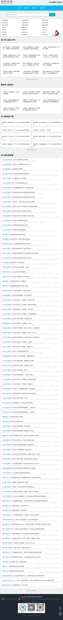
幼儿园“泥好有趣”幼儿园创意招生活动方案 (23, 197)
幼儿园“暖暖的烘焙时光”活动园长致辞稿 (23, 187)
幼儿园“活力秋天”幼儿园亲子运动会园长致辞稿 (24, 206)
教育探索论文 (6, 501)
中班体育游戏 (6, 491)
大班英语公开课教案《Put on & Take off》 (24, 543)
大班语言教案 (6, 192)
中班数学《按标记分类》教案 (20, 482)
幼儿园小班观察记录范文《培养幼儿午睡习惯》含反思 (24, 435)
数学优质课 (45, 20)
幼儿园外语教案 (7, 543)
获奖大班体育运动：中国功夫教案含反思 (23, 440)
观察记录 (5, 435)
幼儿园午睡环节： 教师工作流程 (22, 290)
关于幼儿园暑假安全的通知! (20, 159)
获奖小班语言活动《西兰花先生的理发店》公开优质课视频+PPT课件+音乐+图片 (51, 72)
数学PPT (44, 27)
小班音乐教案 (6, 304)
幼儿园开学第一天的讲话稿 (16, 262)
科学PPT (4, 30)
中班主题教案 (6, 444)
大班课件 (4, 34)
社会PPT (44, 30)
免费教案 (42, 8)
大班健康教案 (6, 164)
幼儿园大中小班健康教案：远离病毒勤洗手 (23, 356)
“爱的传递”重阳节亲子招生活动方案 (21, 248)
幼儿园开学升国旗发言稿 (16, 421)
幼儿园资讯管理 (7, 159)
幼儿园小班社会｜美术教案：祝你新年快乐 (23, 300)
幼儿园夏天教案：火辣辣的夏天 (18, 561)
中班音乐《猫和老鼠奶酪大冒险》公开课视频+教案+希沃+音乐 (11, 100)
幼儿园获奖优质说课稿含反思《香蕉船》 (25, 468)
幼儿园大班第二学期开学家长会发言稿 (19, 239)
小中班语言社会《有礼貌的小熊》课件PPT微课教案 (51, 64)
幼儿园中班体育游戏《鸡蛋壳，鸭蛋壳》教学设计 (25, 491)
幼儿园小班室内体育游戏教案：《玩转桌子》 (24, 407)
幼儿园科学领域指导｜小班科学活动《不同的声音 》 (26, 337)
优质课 (26, 8)
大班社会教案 (6, 178)
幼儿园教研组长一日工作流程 (20, 585)
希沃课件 (4, 32)
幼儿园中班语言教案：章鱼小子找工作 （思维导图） (26, 328)
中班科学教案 (6, 309)
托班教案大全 (6, 505)
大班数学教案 (6, 197)
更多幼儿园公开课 (31, 79)
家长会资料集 (6, 393)
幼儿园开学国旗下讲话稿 (16, 416)
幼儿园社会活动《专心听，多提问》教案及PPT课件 (26, 538)
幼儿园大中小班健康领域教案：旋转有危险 (23, 388)
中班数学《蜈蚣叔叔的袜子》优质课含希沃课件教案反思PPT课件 (11, 56)
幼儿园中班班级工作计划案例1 (17, 281)
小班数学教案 (6, 360)
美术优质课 (5, 25)
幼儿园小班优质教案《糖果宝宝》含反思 (23, 430)
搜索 (52, 14)
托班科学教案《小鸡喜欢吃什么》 (21, 505)
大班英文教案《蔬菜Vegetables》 (22, 547)
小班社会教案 (6, 300)
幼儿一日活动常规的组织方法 (20, 183)
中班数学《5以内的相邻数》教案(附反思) (23, 487)
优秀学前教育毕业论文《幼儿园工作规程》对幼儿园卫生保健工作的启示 (31, 524)
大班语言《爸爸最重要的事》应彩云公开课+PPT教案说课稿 (31, 56)
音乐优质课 (45, 22)
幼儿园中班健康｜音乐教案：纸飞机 (22, 323)
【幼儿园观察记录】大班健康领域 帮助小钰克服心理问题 (24, 477)
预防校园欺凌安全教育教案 (16, 566)
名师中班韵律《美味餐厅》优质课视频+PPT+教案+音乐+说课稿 (51, 92)
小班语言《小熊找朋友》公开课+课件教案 (11, 92)
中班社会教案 (6, 248)
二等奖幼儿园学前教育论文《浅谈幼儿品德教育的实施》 (29, 529)
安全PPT (4, 27)
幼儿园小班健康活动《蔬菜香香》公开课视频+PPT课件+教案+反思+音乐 (31, 48)
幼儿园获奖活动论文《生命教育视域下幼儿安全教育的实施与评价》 (30, 501)
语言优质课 (25, 20)
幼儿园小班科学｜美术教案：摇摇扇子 (22, 384)
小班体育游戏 (6, 407)
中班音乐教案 (6, 267)
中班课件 (24, 34)
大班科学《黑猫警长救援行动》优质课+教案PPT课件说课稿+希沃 (51, 100)
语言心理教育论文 (8, 496)
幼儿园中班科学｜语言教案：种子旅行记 (23, 309)
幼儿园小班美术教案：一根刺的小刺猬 (22, 374)
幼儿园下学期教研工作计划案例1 (21, 276)
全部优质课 (5, 20)
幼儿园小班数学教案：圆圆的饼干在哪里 (23, 360)
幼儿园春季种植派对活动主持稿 (21, 243)
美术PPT (44, 32)
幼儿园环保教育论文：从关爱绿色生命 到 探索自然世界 (29, 575)
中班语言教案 (6, 328)
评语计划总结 (6, 272)
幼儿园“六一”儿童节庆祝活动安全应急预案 (23, 201)
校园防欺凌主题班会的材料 (16, 571)
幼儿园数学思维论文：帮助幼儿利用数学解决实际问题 (26, 552)
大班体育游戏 (6, 220)
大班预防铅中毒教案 (17, 169)
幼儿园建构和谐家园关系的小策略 (18, 286)
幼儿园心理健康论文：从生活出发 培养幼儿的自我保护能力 (30, 496)
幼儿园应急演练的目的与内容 (20, 225)
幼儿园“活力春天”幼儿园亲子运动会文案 (23, 215)
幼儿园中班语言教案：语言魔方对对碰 (22, 365)
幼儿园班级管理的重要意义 (19, 229)
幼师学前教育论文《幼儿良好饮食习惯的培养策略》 (26, 533)
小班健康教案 (6, 295)
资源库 (34, 8)
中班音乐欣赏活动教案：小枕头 (20, 267)
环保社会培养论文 (8, 575)
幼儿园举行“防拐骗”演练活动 (19, 220)
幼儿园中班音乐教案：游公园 (20, 370)
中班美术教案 (6, 426)
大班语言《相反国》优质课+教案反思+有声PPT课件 (11, 72)
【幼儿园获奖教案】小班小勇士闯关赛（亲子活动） (26, 463)
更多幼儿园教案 (31, 590)
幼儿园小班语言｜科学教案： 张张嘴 (22, 342)
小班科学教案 (6, 337)
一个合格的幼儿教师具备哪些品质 (21, 473)
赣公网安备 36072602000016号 (27, 599)
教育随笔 (5, 281)
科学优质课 (5, 22)
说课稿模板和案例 (8, 468)
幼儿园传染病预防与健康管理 (21, 173)
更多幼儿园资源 (31, 149)
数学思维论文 (6, 552)
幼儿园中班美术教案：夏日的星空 (21, 426)
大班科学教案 (6, 187)
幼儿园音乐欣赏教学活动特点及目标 (22, 257)
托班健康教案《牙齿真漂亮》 (20, 510)
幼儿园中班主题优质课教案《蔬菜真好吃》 (23, 444)
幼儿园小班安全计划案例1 (19, 272)
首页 (19, 8)
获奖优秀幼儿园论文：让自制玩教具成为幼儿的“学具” (26, 557)
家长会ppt (24, 32)
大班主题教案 (6, 206)
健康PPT (24, 27)
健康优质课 (45, 25)
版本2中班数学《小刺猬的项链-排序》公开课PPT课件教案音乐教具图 (11, 48)
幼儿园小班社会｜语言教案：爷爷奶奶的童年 (24, 379)
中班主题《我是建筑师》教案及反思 (22, 449)
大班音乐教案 (6, 253)
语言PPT (24, 30)
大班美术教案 (6, 229)
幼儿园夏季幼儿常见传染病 (19, 178)
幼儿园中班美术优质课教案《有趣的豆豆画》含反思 (26, 454)
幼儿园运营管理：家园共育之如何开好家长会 (24, 393)
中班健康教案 (6, 323)
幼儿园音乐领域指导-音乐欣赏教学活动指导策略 (25, 253)
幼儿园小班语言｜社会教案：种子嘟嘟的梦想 (24, 314)
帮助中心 (5, 566)
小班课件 (44, 34)
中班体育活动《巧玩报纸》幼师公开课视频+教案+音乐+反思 (11, 64)
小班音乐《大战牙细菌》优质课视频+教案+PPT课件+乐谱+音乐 (31, 92)
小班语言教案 (6, 314)
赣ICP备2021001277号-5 (10, 599)
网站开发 (37, 615)
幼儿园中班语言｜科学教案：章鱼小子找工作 (24, 332)
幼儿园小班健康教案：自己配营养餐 (22, 295)
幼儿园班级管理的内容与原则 (17, 234)
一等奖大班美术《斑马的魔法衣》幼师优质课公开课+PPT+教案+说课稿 (31, 72)
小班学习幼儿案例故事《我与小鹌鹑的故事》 (26, 519)
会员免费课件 (6, 473)
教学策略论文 (6, 524)
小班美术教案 (6, 374)
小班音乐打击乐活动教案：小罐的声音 (22, 346)
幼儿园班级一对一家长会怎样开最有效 (22, 402)
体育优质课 (25, 25)
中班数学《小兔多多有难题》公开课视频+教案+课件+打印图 (31, 100)
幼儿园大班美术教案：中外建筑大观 (22, 318)
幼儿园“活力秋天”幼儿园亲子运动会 (21, 211)
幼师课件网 (31, 615)
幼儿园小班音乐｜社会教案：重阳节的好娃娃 (24, 304)
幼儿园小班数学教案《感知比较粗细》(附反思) (24, 459)
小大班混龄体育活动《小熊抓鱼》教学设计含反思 (25, 515)
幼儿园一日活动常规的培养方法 (20, 351)
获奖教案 (5, 416)
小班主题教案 (6, 430)
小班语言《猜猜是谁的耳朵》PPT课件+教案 (51, 47)
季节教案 (5, 234)
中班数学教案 (6, 482)
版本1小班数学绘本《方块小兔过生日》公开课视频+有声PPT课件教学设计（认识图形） (31, 64)
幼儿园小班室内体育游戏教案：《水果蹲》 (23, 412)
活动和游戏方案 (7, 243)
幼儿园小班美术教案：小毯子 (20, 398)
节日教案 (5, 239)
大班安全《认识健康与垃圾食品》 (21, 164)
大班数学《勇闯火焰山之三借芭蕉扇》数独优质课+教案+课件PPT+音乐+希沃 (31, 109)
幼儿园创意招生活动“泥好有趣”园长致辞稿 (23, 192)
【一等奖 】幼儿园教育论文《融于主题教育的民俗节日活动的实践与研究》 (34, 580)
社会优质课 (25, 22)
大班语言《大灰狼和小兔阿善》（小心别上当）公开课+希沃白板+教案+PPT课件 (51, 56)
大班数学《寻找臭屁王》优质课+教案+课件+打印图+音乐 (11, 109)
